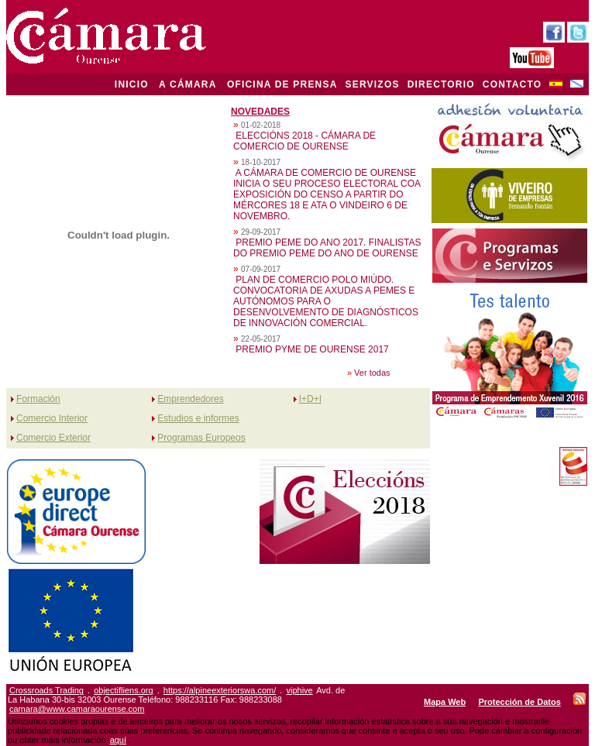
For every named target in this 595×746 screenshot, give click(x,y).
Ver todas (372, 372)
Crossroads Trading (46, 690)
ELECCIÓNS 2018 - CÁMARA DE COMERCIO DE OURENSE (304, 141)
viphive (299, 690)
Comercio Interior (52, 418)
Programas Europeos (201, 437)
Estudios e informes (198, 418)
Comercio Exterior (53, 437)
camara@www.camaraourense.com (76, 708)
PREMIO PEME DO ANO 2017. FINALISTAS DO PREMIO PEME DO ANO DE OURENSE (327, 248)
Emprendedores (190, 399)
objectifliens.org (123, 690)
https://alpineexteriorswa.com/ (220, 690)
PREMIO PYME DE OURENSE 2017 (312, 349)
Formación (38, 399)
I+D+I (310, 399)
